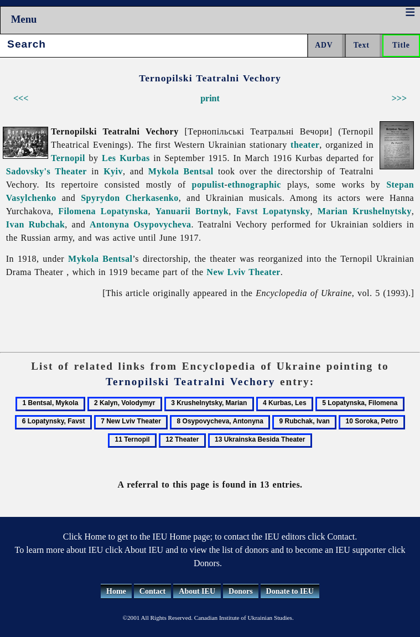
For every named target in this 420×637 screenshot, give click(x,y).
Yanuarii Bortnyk (192, 211)
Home (116, 591)
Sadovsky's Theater (46, 171)
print (210, 98)
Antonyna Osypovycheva (140, 224)
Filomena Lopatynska (103, 211)
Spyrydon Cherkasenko (129, 198)
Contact (152, 591)
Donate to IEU (290, 591)
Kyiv (113, 171)
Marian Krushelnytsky (365, 211)
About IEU (197, 591)
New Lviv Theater (243, 272)
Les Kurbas (126, 158)
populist (208, 184)
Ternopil (68, 158)
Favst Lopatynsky (273, 211)
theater (305, 144)
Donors (241, 591)
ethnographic (254, 184)
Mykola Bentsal (181, 171)
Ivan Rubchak (35, 224)
